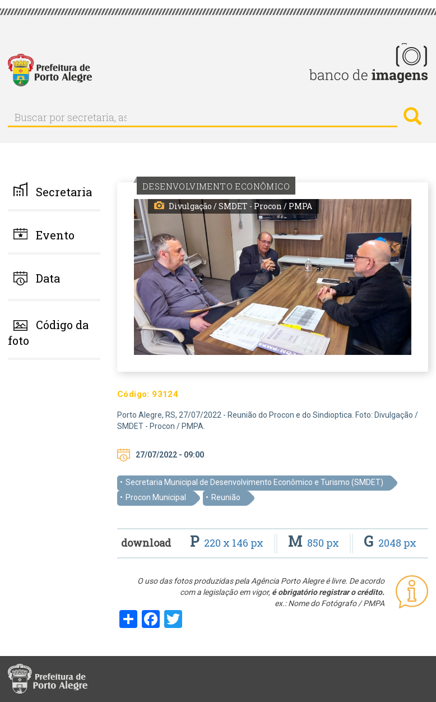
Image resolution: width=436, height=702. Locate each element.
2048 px (390, 542)
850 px (314, 542)
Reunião (225, 497)
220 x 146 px (228, 542)
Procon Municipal (156, 497)
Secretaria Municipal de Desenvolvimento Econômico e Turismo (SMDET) (254, 482)
